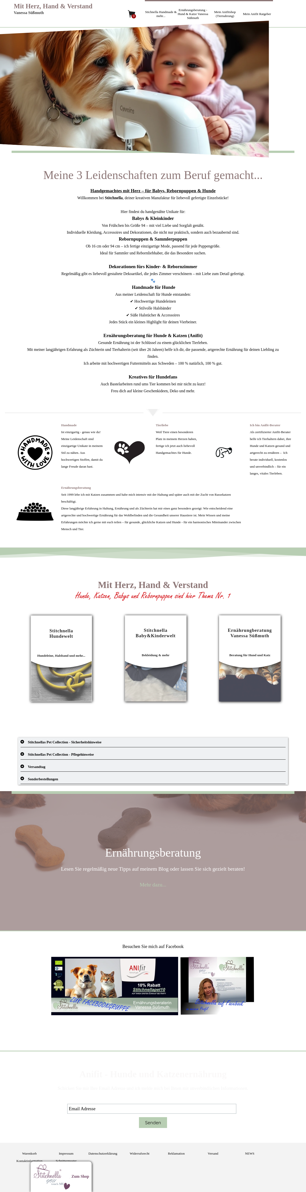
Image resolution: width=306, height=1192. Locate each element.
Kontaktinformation (30, 1161)
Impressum (66, 1153)
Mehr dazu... (153, 885)
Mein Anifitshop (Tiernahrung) (225, 14)
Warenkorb (29, 1153)
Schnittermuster (66, 1161)
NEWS (250, 1153)
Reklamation (176, 1153)
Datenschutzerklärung (102, 1153)
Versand (213, 1153)
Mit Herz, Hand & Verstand (53, 6)
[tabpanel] (153, 280)
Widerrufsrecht (139, 1153)
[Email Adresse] (151, 1109)
